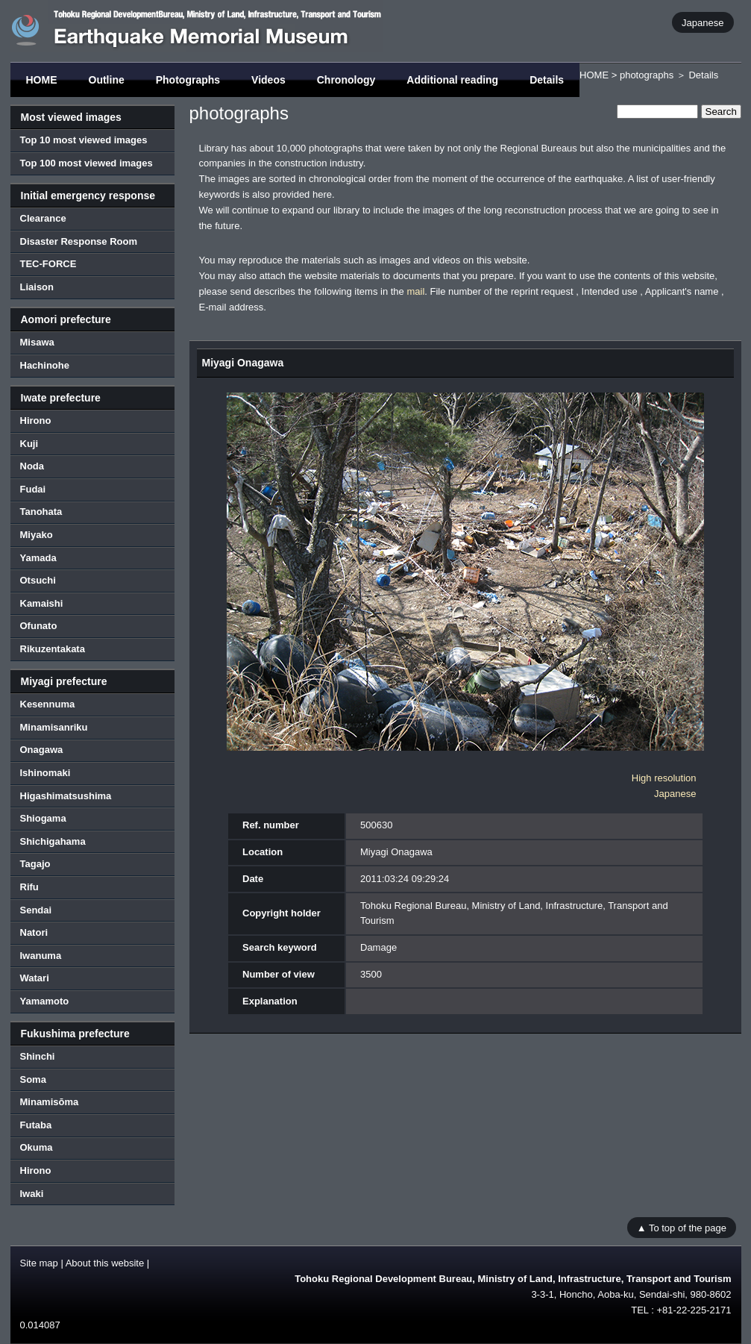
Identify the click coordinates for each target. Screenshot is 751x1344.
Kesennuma (47, 704)
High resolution (664, 778)
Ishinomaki (45, 772)
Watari (34, 978)
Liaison (37, 287)
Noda (32, 466)
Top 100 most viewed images (86, 163)
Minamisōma (49, 1101)
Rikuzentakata (52, 648)
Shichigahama (53, 841)
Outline (107, 80)
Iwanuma (41, 955)
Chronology (346, 80)
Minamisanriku (54, 727)
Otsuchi (38, 580)
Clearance (43, 218)
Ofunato (38, 625)
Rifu (29, 887)
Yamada (38, 557)
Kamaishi (41, 603)
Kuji (29, 443)
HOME (41, 80)
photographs (646, 75)
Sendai (36, 910)
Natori (34, 932)
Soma (33, 1079)
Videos (268, 80)
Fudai (33, 489)
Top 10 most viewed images (84, 140)
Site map (39, 1263)
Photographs (188, 80)
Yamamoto (44, 1001)
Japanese (702, 22)
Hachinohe (44, 365)
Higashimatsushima (66, 795)
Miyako (36, 534)
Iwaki (32, 1193)
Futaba (36, 1125)
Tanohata (41, 511)
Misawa (37, 342)
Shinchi (37, 1056)
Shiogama (43, 818)
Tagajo (35, 863)
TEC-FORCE (48, 263)
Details (547, 80)
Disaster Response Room (79, 241)
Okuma (36, 1147)
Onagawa (41, 749)
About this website (105, 1263)
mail (415, 291)
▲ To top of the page (681, 1227)
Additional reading (452, 80)
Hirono (35, 420)
